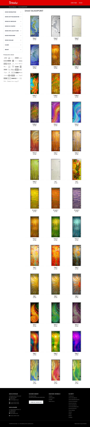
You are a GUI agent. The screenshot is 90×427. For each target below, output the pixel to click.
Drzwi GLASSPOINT (22, 7)
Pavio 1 (34, 267)
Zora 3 (76, 382)
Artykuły (50, 396)
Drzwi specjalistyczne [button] (12, 31)
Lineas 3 (34, 181)
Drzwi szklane (72, 410)
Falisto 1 (55, 124)
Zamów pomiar (74, 3)
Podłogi (70, 417)
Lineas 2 (76, 153)
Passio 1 (34, 239)
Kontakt (80, 3)
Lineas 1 (55, 153)
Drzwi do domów (72, 403)
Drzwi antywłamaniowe (74, 399)
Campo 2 (56, 38)
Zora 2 (55, 382)
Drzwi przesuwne (72, 408)
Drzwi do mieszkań (73, 401)
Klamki (70, 412)
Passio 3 (77, 239)
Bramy (70, 415)
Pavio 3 (76, 267)
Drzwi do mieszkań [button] (10, 21)
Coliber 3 (35, 95)
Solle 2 (55, 296)
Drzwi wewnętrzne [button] (10, 12)
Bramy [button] (7, 49)
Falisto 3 (34, 153)
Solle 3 (76, 296)
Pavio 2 (55, 267)
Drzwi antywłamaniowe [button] (12, 17)
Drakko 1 (56, 95)
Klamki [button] (7, 45)
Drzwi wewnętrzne (73, 397)
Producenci (71, 396)
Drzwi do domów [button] (10, 26)
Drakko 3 (35, 124)
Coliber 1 (56, 67)
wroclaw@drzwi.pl (14, 400)
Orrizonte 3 (76, 210)
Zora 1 (34, 382)
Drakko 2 (77, 95)
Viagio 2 (55, 353)
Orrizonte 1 (34, 210)
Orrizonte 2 (55, 210)
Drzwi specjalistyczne (73, 406)
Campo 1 (34, 38)
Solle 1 (34, 296)
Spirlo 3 (76, 325)
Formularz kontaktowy (36, 402)
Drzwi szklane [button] (9, 40)
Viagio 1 (34, 353)
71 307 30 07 (12, 398)
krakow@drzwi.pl (14, 413)
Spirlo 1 (34, 325)
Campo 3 (77, 38)
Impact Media (83, 423)
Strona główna (12, 7)
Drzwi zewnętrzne (73, 405)
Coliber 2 (77, 67)
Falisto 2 (77, 124)
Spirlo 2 (55, 325)
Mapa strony (51, 401)
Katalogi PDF (51, 397)
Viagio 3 (76, 353)
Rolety (70, 414)
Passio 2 (56, 239)
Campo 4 (35, 67)
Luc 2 (77, 181)
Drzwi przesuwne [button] (10, 35)
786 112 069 (12, 412)
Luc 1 (56, 181)
